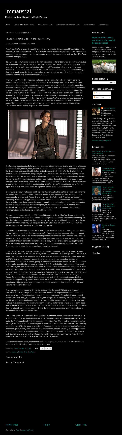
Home (7, 25)
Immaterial (18, 11)
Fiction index (103, 25)
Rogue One (22, 352)
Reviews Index (89, 25)
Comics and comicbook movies (68, 25)
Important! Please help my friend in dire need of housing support (103, 40)
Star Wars (31, 352)
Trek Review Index (45, 25)
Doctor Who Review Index (24, 25)
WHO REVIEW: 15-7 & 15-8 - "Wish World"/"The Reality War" (109, 190)
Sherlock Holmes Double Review (108, 169)
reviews (14, 352)
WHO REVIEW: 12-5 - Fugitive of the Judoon (108, 206)
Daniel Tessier (109, 108)
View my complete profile (101, 141)
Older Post (81, 424)
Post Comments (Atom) (24, 430)
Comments (99, 97)
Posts (97, 93)
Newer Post (12, 424)
